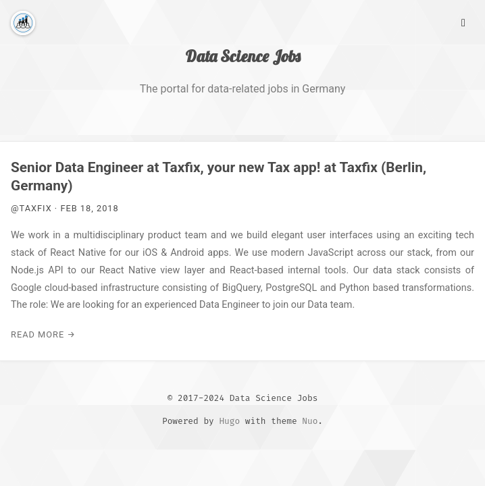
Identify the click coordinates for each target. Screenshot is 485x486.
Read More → (43, 334)
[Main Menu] (463, 21)
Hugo (229, 421)
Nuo (309, 421)
